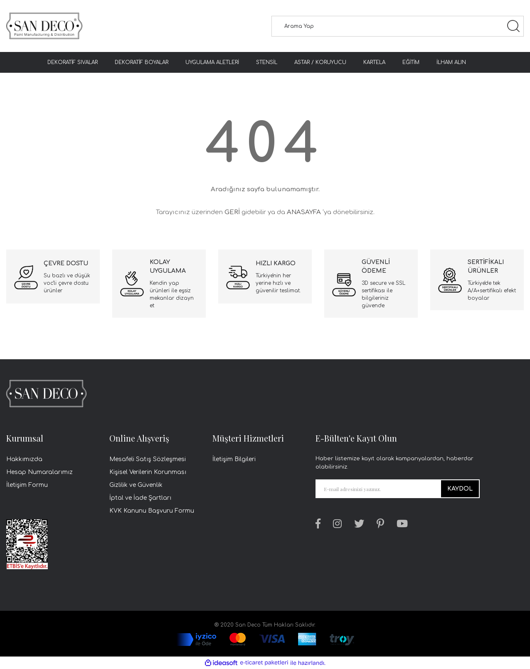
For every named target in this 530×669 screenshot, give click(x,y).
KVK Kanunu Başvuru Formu (151, 511)
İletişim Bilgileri (234, 459)
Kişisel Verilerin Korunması (147, 472)
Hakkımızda (24, 459)
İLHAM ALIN (451, 62)
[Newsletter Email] (398, 488)
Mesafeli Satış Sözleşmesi (147, 459)
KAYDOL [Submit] (460, 489)
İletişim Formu (27, 485)
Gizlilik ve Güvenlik (136, 485)
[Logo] (44, 26)
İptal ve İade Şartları (140, 498)
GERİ (232, 212)
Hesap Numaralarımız (39, 472)
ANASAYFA (304, 212)
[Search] (397, 26)
